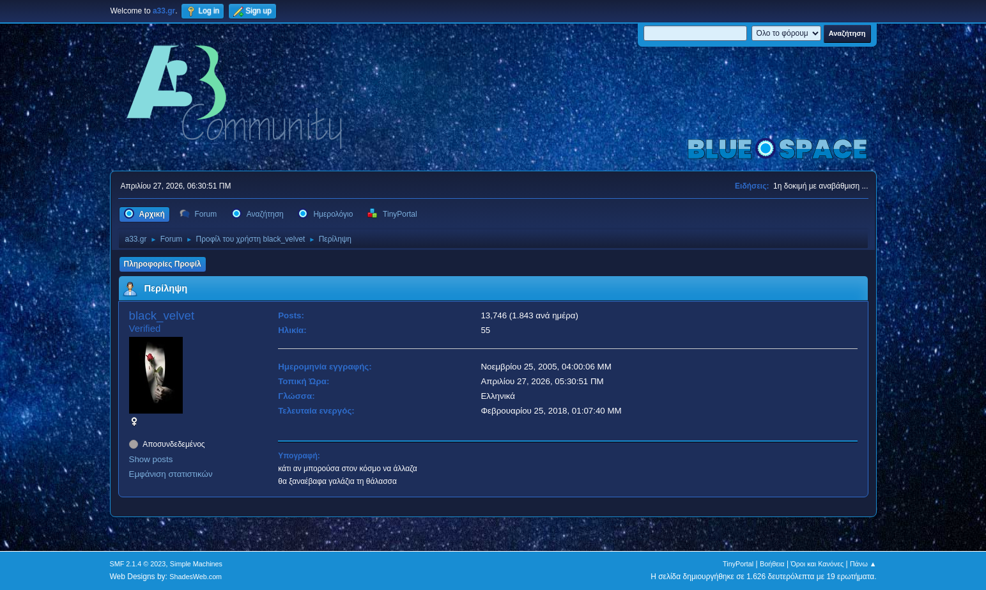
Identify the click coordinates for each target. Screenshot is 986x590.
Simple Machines (196, 564)
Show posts (151, 459)
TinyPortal (738, 564)
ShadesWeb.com (195, 576)
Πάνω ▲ (863, 564)
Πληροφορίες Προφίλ (162, 264)
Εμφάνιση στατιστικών (171, 474)
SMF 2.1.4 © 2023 (138, 564)
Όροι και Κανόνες (816, 564)
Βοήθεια (772, 564)
